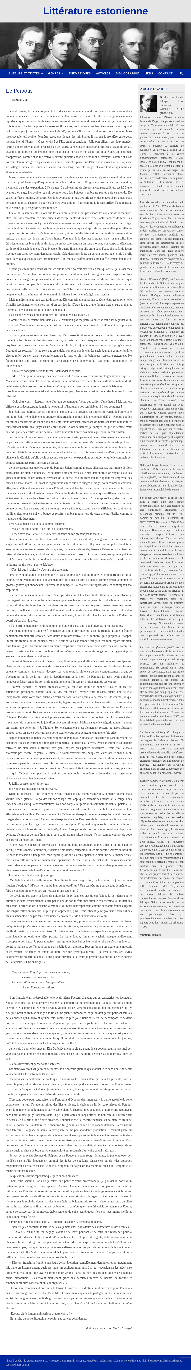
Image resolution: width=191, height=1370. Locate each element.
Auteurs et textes (24, 73)
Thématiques (80, 73)
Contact (165, 73)
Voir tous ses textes (150, 934)
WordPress (15, 1364)
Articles (103, 73)
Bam (27, 1364)
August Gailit (22, 100)
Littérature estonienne (95, 10)
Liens (148, 73)
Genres (54, 73)
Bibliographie (127, 73)
